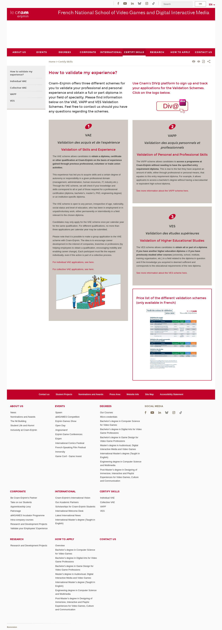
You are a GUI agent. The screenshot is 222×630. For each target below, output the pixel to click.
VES (12, 100)
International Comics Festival (69, 443)
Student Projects (64, 394)
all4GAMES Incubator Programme (27, 515)
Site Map (149, 394)
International (65, 491)
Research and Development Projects (28, 524)
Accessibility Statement (171, 394)
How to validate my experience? (21, 73)
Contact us (44, 394)
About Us (16, 406)
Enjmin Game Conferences (68, 434)
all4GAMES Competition (67, 416)
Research (17, 539)
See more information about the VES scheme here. (161, 273)
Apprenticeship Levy (20, 506)
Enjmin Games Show (65, 421)
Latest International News (68, 515)
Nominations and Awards (91, 394)
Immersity (60, 451)
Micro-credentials (108, 416)
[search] (177, 4)
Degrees (106, 406)
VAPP (13, 94)
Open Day (60, 425)
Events (60, 406)
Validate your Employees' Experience (29, 528)
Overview (60, 545)
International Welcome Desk (69, 511)
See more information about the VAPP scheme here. (162, 190)
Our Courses (106, 412)
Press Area (115, 394)
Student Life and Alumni (22, 425)
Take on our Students (21, 502)
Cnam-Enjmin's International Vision (72, 497)
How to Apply (64, 539)
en (210, 4)
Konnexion (12, 627)
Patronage (15, 511)
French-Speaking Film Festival (70, 447)
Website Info (133, 394)
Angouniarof (61, 429)
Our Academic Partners (67, 502)
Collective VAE (18, 87)
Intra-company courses (21, 519)
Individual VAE (18, 81)
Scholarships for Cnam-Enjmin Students (75, 506)
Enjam (58, 438)
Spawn (58, 412)
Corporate (18, 491)
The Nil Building (18, 421)
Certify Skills (65, 61)
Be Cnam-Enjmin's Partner (23, 497)
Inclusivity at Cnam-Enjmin (23, 429)
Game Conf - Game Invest (68, 456)
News (13, 412)
